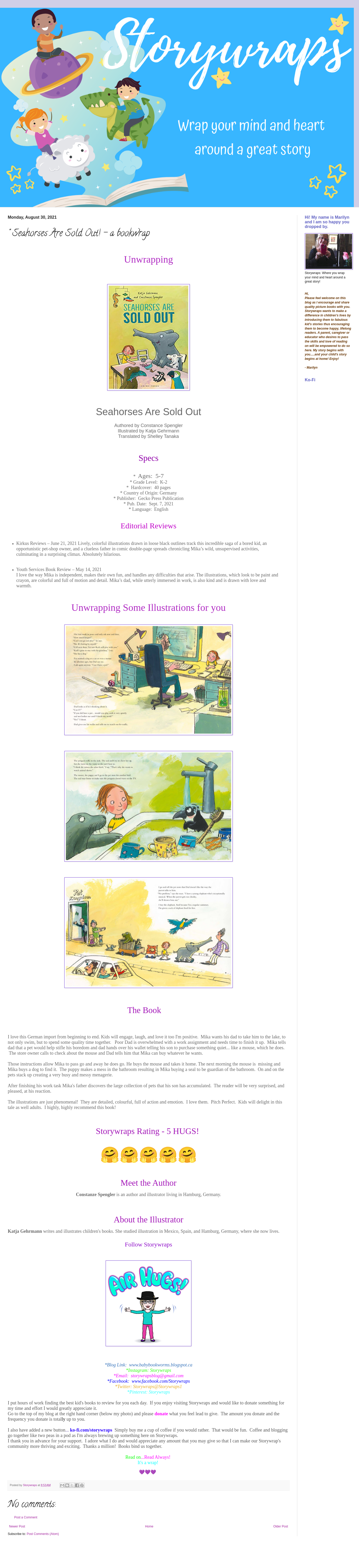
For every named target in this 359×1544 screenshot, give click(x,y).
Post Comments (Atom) (43, 1534)
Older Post (280, 1526)
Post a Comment (25, 1517)
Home (149, 1526)
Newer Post (17, 1526)
